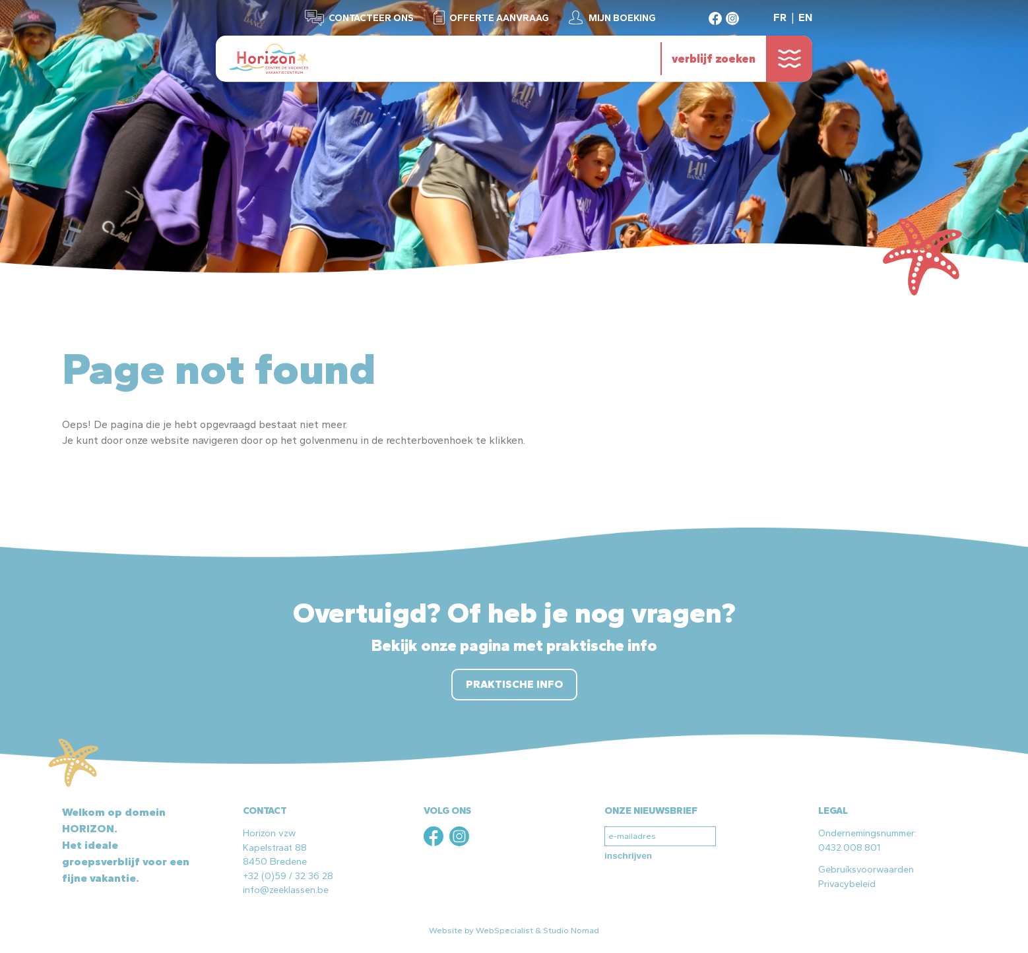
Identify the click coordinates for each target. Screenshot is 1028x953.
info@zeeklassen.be (286, 890)
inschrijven (628, 856)
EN (805, 17)
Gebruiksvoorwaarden (866, 869)
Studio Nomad (571, 930)
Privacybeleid (847, 884)
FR (780, 17)
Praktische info (514, 684)
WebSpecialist (504, 930)
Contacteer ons (371, 18)
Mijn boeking (622, 18)
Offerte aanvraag (499, 18)
